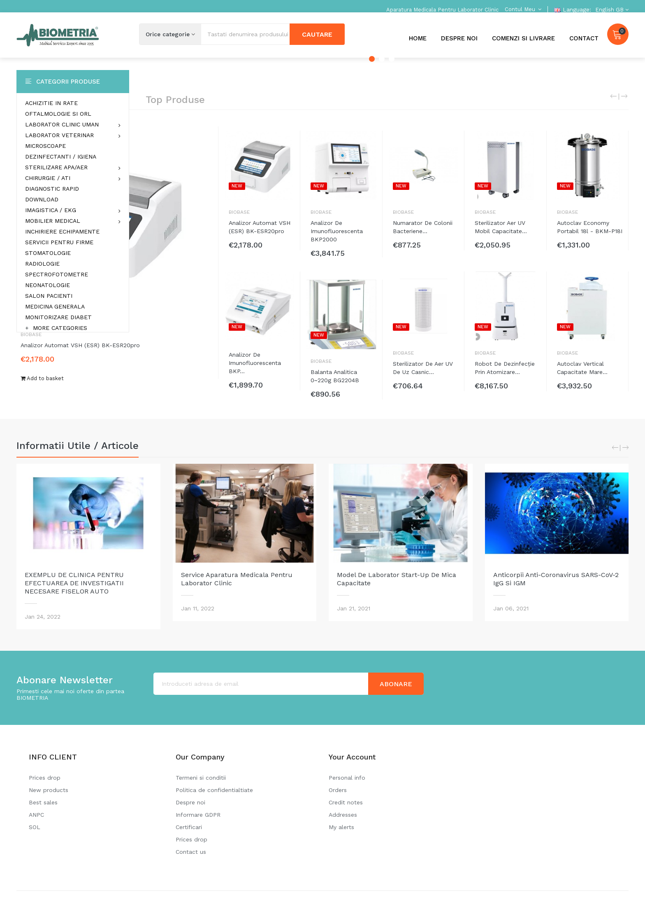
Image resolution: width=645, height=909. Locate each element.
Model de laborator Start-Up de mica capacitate (396, 579)
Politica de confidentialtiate (214, 790)
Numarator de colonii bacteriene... (422, 227)
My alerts (341, 827)
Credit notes (346, 802)
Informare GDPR (198, 814)
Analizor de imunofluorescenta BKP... (255, 362)
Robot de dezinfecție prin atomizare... (505, 367)
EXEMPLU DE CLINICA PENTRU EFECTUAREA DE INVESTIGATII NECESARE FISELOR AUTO (74, 583)
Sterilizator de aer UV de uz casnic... (423, 367)
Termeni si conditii (201, 777)
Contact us (191, 851)
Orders (338, 790)
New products (48, 790)
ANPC (36, 814)
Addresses (343, 814)
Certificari (189, 827)
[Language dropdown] (611, 9)
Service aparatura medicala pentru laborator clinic (236, 579)
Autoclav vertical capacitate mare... (582, 367)
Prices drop (44, 777)
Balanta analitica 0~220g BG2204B (335, 376)
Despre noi (190, 802)
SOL (34, 827)
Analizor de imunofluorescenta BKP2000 (337, 231)
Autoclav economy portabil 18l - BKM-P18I (589, 227)
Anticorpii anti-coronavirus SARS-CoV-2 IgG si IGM (556, 579)
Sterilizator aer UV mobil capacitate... (501, 227)
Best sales (43, 802)
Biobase (239, 212)
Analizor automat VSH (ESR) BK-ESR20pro (80, 345)
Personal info (347, 777)
